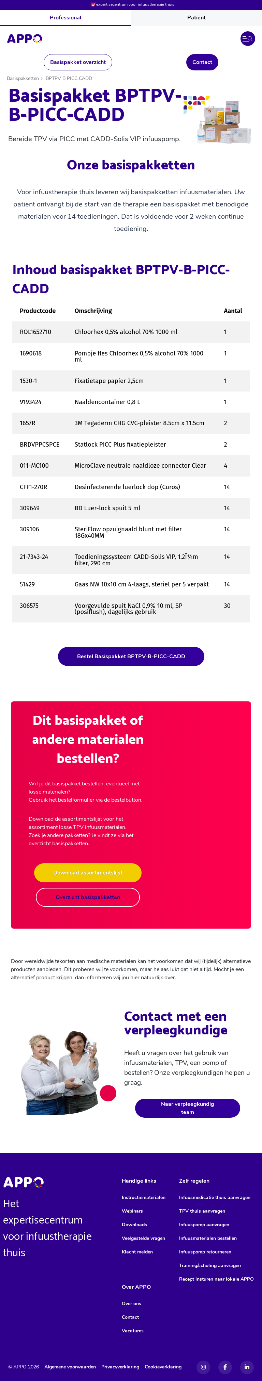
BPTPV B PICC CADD (69, 78)
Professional (65, 17)
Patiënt (196, 17)
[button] (248, 38)
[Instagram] (203, 1367)
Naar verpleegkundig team (187, 1108)
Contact (202, 62)
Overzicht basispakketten (88, 897)
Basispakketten (23, 78)
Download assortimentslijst (87, 873)
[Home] (24, 39)
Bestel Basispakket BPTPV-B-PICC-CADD (131, 656)
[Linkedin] (247, 1367)
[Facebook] (225, 1367)
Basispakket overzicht (78, 62)
